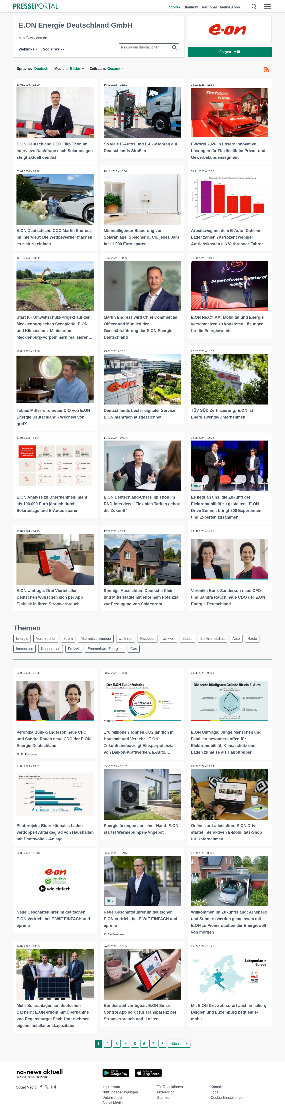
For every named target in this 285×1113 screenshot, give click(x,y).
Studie (192, 638)
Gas (136, 648)
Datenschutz (112, 1097)
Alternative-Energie (98, 638)
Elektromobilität (218, 638)
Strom (69, 638)
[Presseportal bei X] (45, 1087)
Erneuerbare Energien (107, 648)
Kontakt (217, 1086)
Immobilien (24, 648)
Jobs (214, 1091)
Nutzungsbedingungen (120, 1091)
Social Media (112, 1102)
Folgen (229, 52)
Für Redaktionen (170, 1086)
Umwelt (173, 638)
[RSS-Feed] (266, 69)
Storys (174, 7)
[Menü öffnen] (268, 7)
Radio (259, 638)
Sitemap (163, 1097)
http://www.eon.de (33, 38)
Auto (242, 638)
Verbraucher (46, 638)
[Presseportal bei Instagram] (52, 1086)
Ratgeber (151, 638)
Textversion (166, 1091)
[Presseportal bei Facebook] (39, 1087)
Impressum (111, 1086)
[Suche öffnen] (254, 7)
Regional (209, 7)
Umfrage (128, 638)
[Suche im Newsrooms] (149, 47)
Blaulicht (191, 7)
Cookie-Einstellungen (227, 1097)
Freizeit (75, 648)
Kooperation (51, 648)
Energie (22, 638)
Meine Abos (230, 7)
